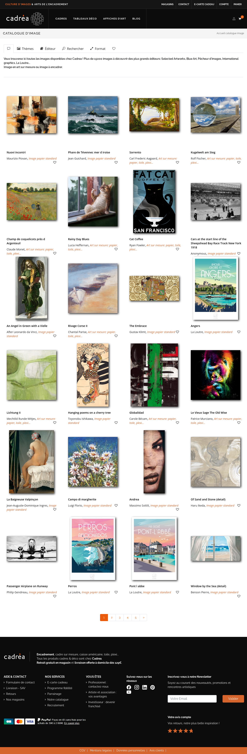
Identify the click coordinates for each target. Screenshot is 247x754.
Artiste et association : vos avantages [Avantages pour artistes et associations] (102, 694)
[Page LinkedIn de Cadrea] (145, 687)
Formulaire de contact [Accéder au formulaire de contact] (20, 682)
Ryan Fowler (137, 245)
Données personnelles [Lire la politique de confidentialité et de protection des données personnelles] (130, 750)
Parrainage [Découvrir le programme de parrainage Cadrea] (54, 693)
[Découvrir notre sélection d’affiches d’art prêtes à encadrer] (114, 19)
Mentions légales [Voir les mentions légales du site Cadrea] (101, 750)
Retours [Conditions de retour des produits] (11, 693)
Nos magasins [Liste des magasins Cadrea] (15, 699)
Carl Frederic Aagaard (143, 158)
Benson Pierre (200, 592)
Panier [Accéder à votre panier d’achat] (238, 4)
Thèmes (25, 48)
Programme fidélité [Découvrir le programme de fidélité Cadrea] (59, 688)
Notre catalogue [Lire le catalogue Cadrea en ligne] (57, 699)
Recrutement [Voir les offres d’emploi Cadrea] (55, 705)
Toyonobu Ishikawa (80, 419)
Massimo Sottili (139, 505)
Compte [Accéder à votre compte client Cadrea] (224, 4)
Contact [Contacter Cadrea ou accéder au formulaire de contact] (183, 4)
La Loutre (197, 332)
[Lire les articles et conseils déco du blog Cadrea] (136, 19)
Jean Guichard (77, 158)
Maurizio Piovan (17, 158)
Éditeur (47, 48)
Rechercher (73, 48)
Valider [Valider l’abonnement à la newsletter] (233, 699)
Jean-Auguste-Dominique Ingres (27, 505)
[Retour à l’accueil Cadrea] (25, 19)
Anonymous (198, 253)
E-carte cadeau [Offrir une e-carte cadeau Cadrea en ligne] (204, 4)
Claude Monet (16, 249)
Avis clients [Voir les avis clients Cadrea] (157, 750)
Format (97, 48)
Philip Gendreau (17, 592)
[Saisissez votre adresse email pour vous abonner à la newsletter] (192, 699)
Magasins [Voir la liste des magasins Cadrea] (167, 4)
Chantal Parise (77, 332)
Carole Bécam (138, 419)
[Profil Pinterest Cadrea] (153, 687)
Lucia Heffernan (78, 245)
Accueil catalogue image (230, 33)
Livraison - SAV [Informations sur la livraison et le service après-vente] (15, 688)
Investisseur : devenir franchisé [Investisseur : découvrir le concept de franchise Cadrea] (101, 704)
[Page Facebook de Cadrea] (129, 687)
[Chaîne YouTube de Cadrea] (128, 691)
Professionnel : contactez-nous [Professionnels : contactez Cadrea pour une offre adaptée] (98, 684)
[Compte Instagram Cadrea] (137, 687)
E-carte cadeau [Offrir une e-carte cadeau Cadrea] (57, 682)
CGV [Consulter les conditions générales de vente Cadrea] (82, 750)
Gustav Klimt (137, 332)
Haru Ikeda (198, 505)
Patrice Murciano (202, 419)
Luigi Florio (75, 505)
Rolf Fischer (198, 158)
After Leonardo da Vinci (22, 332)
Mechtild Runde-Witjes (21, 419)
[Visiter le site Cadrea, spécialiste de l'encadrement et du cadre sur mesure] (18, 657)
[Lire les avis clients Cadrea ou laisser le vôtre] (182, 729)
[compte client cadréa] (234, 18)
